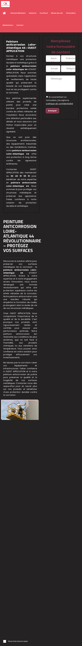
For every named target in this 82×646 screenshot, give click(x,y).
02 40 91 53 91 (21, 176)
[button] (41, 641)
